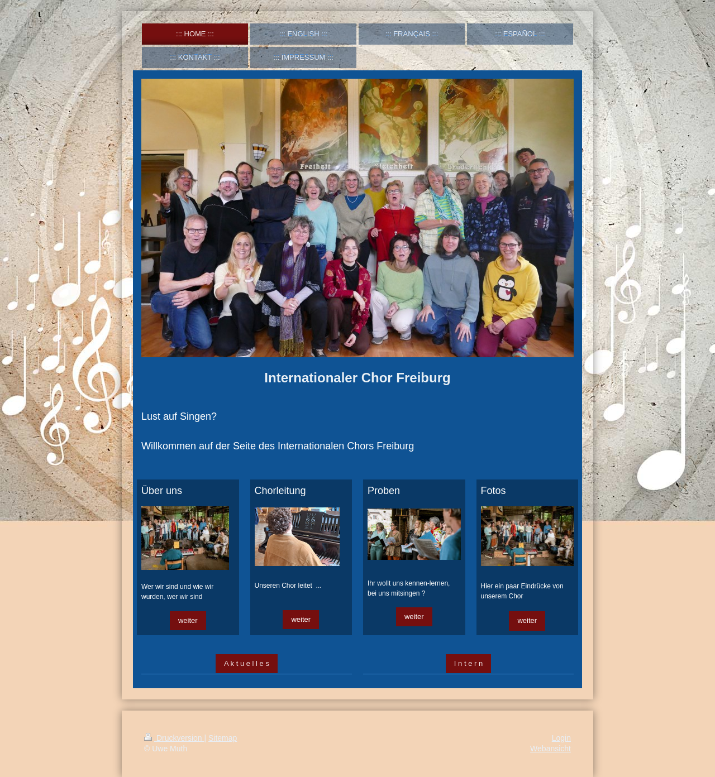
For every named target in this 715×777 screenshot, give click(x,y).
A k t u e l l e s (246, 663)
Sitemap (222, 737)
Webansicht (550, 748)
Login (561, 737)
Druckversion (174, 737)
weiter (188, 620)
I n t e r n (468, 663)
